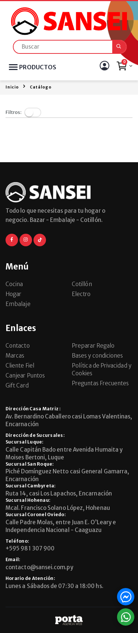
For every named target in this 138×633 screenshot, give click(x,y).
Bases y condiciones (97, 355)
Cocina (14, 284)
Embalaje (18, 303)
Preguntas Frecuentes (100, 383)
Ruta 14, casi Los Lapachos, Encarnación (59, 493)
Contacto (18, 345)
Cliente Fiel (20, 365)
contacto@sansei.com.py (39, 567)
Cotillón (82, 284)
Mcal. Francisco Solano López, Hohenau (58, 507)
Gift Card (17, 385)
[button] (124, 67)
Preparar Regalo (93, 345)
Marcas (15, 355)
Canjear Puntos (25, 375)
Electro (81, 294)
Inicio (12, 87)
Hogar (13, 294)
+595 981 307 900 (30, 548)
